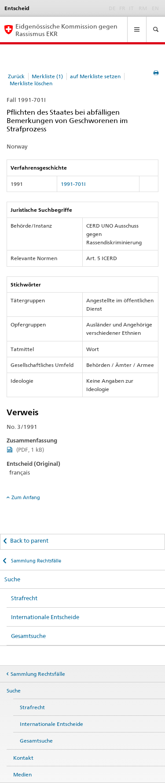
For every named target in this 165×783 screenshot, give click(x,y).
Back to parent (29, 540)
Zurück (16, 76)
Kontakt (23, 757)
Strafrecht (24, 598)
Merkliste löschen (31, 83)
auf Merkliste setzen (95, 76)
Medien (22, 774)
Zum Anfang (25, 497)
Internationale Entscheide (45, 616)
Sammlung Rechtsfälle (35, 561)
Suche (12, 579)
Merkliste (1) (47, 76)
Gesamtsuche (28, 635)
